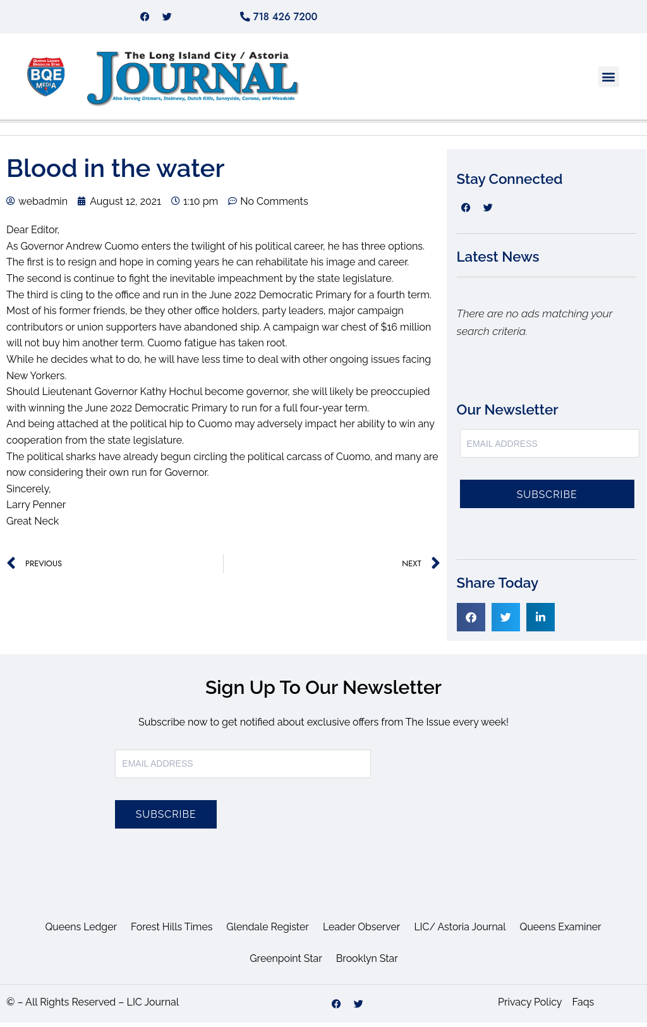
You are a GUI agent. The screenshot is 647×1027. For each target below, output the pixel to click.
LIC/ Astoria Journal (461, 931)
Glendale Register (267, 931)
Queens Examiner (562, 931)
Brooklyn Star (367, 963)
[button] (608, 81)
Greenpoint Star (285, 963)
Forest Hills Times (170, 931)
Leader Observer (362, 931)
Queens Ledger (78, 931)
